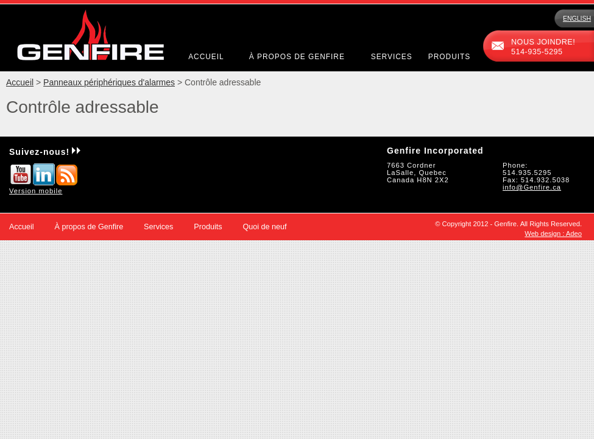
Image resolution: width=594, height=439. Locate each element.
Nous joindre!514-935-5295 (543, 47)
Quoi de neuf (264, 227)
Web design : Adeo (553, 233)
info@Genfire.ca (532, 187)
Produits (449, 56)
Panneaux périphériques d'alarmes (109, 82)
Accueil (206, 56)
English (577, 18)
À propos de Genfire (297, 56)
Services (391, 56)
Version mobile (35, 191)
